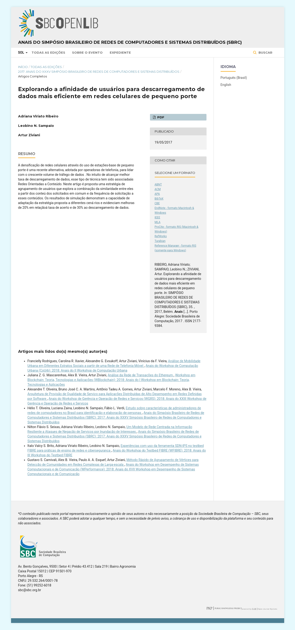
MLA (158, 222)
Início (23, 67)
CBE (157, 203)
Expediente (120, 52)
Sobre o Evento (87, 52)
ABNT (158, 184)
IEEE (157, 217)
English (226, 85)
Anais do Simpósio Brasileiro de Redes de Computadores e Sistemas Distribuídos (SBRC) (130, 42)
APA (157, 194)
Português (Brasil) (234, 78)
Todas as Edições (48, 52)
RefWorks (161, 236)
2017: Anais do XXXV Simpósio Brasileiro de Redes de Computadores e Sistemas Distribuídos (98, 71)
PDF (160, 117)
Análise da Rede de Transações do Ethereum (141, 375)
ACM (158, 189)
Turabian (160, 241)
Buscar (265, 52)
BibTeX (159, 198)
